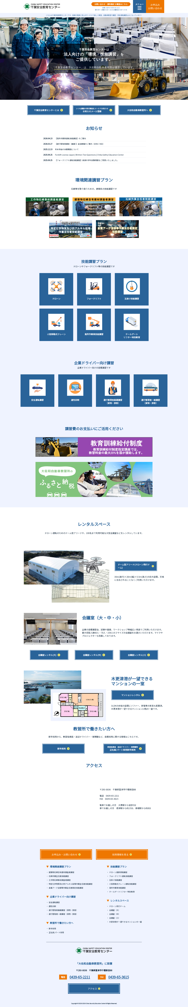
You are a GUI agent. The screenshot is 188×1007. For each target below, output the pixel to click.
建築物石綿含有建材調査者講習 (61, 872)
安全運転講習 (54, 902)
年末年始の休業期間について (67, 149)
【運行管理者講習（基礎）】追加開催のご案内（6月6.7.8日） (80, 144)
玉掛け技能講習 (115, 880)
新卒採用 (52, 928)
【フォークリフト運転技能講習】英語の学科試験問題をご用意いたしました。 (87, 160)
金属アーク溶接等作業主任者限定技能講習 (66, 887)
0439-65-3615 (118, 977)
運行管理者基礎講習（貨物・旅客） (63, 910)
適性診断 (52, 906)
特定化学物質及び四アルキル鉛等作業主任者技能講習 (70, 884)
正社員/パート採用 (56, 932)
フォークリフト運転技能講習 (121, 876)
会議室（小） (114, 918)
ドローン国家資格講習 (118, 872)
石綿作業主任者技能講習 (59, 876)
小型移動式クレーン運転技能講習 (122, 884)
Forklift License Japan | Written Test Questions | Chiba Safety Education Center (89, 154)
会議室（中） (114, 914)
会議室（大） (114, 910)
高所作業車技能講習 (117, 887)
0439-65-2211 (80, 977)
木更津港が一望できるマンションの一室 (125, 921)
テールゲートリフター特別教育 (122, 891)
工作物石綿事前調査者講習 (60, 880)
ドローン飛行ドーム (117, 906)
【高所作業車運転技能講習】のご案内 (70, 138)
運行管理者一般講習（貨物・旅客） (63, 914)
